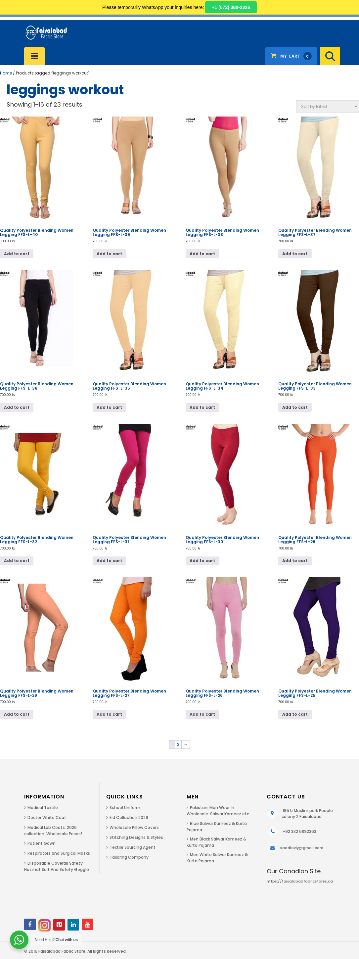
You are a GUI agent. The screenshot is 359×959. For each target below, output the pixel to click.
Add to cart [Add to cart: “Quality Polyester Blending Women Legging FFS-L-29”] (16, 714)
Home (6, 73)
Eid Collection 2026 (129, 817)
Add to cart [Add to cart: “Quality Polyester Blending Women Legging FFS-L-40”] (16, 254)
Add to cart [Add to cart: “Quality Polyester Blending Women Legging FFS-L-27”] (109, 714)
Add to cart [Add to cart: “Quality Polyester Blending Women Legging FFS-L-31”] (109, 560)
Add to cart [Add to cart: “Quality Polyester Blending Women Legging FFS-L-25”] (295, 714)
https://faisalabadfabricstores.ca (300, 881)
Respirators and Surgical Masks (58, 853)
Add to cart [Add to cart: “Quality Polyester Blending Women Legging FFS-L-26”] (202, 714)
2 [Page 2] (178, 744)
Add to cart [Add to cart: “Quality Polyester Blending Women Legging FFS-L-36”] (16, 407)
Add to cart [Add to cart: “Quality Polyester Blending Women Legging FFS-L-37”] (295, 254)
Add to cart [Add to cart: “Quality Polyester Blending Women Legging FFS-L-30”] (202, 560)
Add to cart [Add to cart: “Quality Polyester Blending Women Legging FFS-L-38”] (202, 254)
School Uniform (125, 807)
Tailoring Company (129, 857)
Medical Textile (42, 807)
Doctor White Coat (46, 817)
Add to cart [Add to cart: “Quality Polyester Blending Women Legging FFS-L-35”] (109, 407)
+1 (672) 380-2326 (231, 7)
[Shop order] (327, 106)
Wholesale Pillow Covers (134, 827)
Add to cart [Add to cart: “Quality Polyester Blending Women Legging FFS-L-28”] (295, 560)
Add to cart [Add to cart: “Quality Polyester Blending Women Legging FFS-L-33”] (295, 407)
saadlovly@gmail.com (301, 847)
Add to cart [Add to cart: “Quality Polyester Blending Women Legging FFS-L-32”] (16, 560)
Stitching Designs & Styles (136, 837)
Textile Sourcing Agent (133, 847)
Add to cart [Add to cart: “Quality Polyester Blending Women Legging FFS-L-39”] (109, 254)
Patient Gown (41, 843)
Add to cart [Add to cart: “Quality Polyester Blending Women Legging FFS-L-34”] (202, 407)
